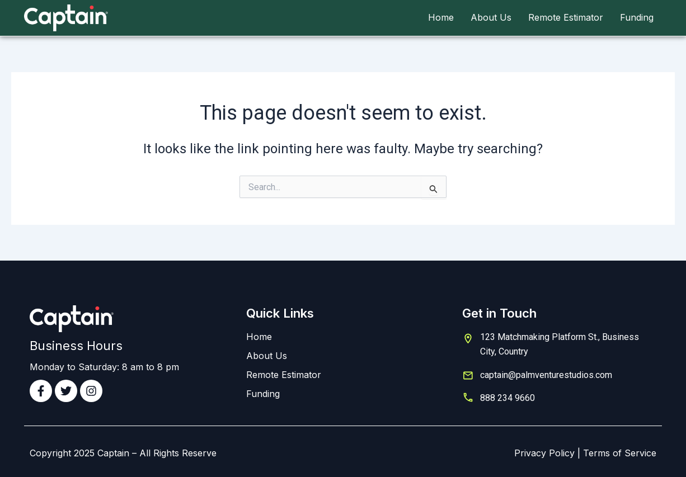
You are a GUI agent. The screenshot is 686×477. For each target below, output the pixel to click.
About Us (491, 17)
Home (441, 17)
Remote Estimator (565, 17)
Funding (637, 17)
